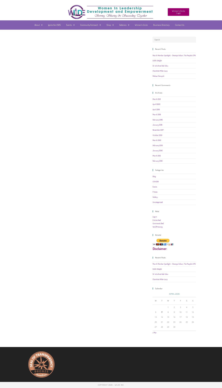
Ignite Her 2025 (54, 25)
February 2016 (158, 145)
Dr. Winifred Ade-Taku (160, 66)
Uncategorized (158, 202)
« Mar (155, 332)
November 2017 (158, 130)
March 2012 (157, 155)
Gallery (155, 197)
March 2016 (157, 140)
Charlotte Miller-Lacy (160, 71)
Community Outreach (90, 25)
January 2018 (157, 125)
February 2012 (157, 161)
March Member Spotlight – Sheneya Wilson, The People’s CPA (174, 55)
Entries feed (157, 220)
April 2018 (156, 109)
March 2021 (157, 99)
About (38, 25)
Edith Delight (157, 60)
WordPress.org (157, 227)
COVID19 (156, 181)
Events (70, 25)
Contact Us (179, 25)
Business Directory (161, 25)
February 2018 (158, 120)
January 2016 (158, 150)
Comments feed (158, 223)
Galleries (124, 25)
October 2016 (157, 135)
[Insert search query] (174, 40)
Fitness (155, 192)
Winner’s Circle (141, 25)
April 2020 (156, 104)
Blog (154, 176)
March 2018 (157, 114)
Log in (155, 217)
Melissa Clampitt (158, 76)
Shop (110, 25)
